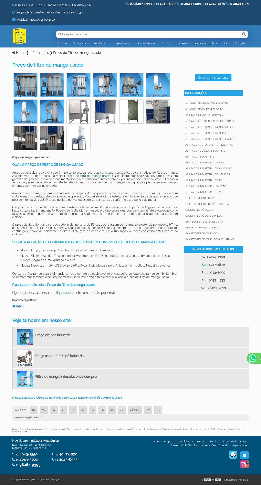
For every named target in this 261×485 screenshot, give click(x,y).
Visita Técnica (189, 445)
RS (94, 410)
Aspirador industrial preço (203, 192)
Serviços (121, 43)
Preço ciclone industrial (53, 335)
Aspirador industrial (199, 156)
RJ (34, 410)
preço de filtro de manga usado (88, 175)
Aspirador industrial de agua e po (208, 168)
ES (55, 410)
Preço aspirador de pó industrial (60, 356)
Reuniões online (206, 43)
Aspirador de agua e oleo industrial (209, 121)
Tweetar (17, 306)
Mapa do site (239, 445)
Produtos (99, 43)
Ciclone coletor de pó (200, 198)
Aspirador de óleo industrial (205, 150)
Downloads (145, 43)
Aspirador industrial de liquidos (207, 174)
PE (104, 410)
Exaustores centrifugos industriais (209, 239)
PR (74, 410)
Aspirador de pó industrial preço (207, 133)
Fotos (166, 43)
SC (84, 410)
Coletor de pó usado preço (203, 215)
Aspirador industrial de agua (205, 162)
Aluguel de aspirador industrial (207, 103)
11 (213, 257)
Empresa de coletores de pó (204, 221)
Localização (185, 441)
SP (64, 410)
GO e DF (138, 410)
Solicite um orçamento (213, 77)
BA (114, 410)
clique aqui (62, 293)
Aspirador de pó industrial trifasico (209, 139)
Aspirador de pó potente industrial (209, 144)
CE (124, 410)
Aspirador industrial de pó (203, 180)
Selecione (20, 410)
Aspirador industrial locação (205, 186)
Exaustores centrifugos (202, 233)
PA (161, 410)
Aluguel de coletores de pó (204, 109)
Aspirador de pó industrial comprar (209, 127)
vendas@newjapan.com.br (36, 19)
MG (45, 410)
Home (62, 43)
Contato (240, 43)
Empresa (80, 43)
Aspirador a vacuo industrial (205, 115)
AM (152, 410)
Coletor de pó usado (199, 209)
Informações (196, 93)
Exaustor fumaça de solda (203, 227)
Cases (183, 43)
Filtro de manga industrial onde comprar (66, 377)
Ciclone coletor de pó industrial (207, 204)
